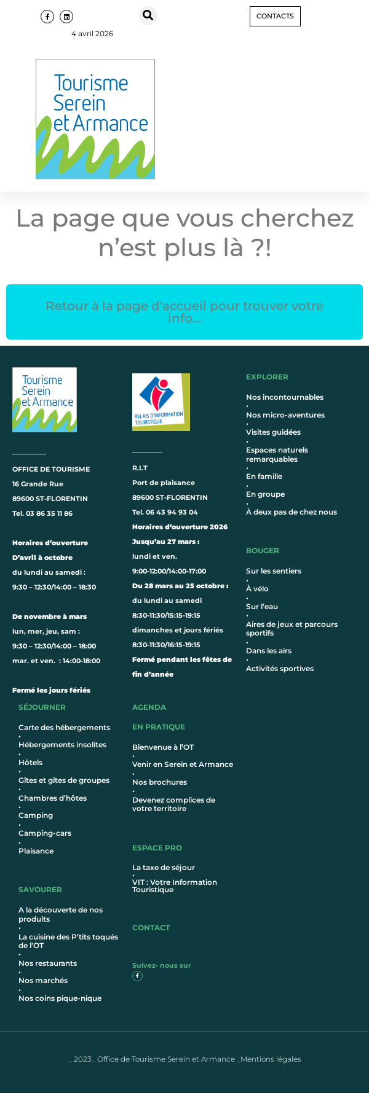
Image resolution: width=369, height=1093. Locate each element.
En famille (264, 476)
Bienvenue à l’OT (163, 747)
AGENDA (149, 707)
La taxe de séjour (163, 867)
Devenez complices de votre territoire (173, 804)
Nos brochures (159, 782)
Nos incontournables (284, 397)
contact (151, 927)
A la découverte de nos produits (60, 914)
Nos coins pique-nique (59, 998)
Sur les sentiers (273, 570)
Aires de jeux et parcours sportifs (292, 628)
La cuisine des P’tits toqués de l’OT (68, 941)
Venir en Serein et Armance (182, 764)
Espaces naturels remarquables (277, 454)
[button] (147, 15)
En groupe (265, 494)
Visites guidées (273, 432)
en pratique (158, 726)
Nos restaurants (47, 963)
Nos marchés (43, 980)
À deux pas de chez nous (291, 511)
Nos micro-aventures (285, 414)
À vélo (257, 588)
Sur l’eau (262, 606)
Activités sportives (280, 668)
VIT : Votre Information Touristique (174, 885)
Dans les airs (269, 650)
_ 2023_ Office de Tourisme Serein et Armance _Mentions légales (184, 1059)
